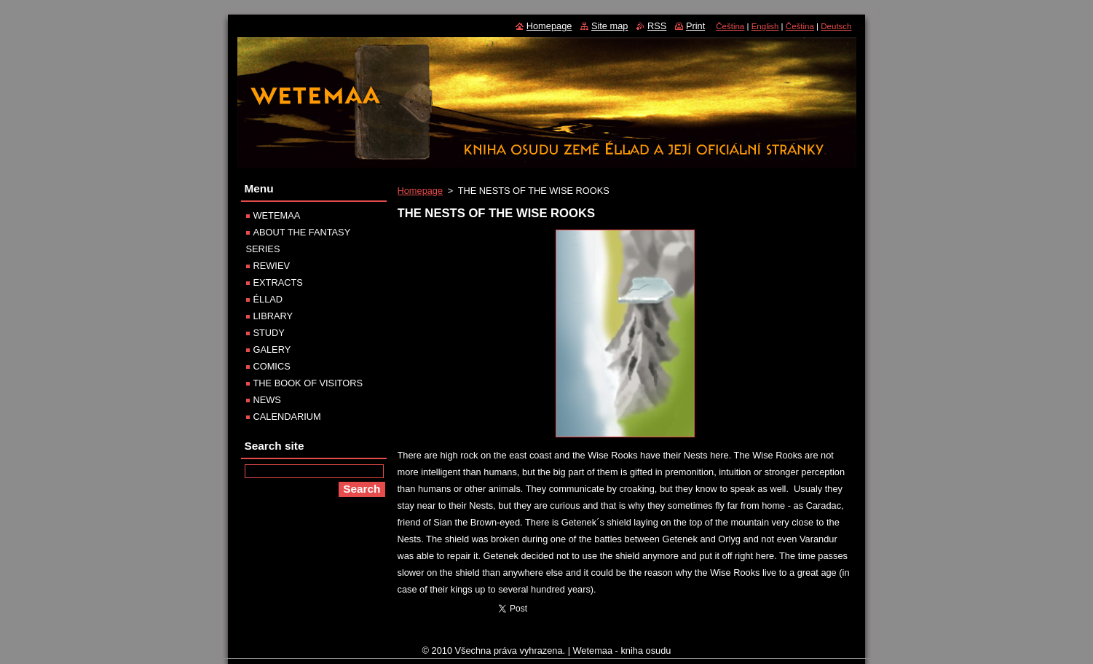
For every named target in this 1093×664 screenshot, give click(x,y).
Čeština (730, 26)
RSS (656, 25)
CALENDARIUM (287, 416)
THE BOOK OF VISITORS (308, 383)
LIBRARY (273, 315)
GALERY (272, 349)
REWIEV (271, 265)
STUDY (269, 332)
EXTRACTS (278, 282)
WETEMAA (277, 215)
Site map (609, 25)
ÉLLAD (268, 299)
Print (695, 25)
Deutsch (836, 26)
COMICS (272, 366)
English (765, 26)
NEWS (267, 399)
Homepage (420, 190)
